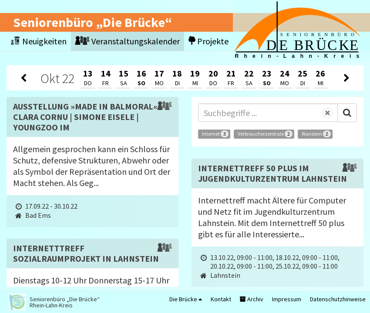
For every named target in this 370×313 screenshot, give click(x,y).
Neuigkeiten (39, 41)
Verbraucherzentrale (265, 133)
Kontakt (221, 299)
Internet (215, 133)
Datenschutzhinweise (338, 299)
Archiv (251, 299)
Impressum (286, 299)
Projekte (208, 41)
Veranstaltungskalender (127, 41)
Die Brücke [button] (185, 299)
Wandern (316, 133)
